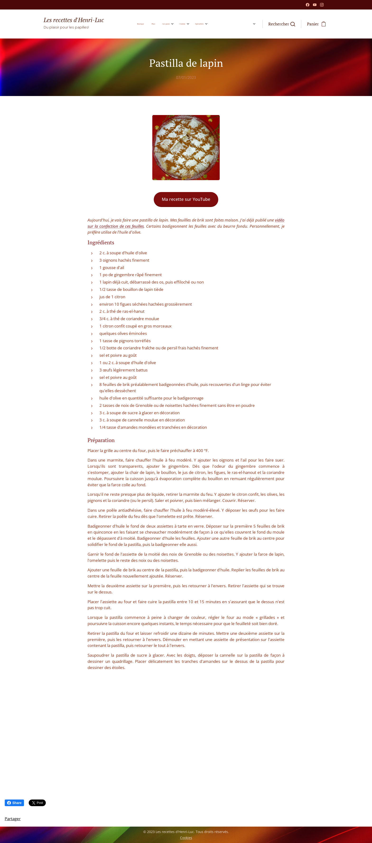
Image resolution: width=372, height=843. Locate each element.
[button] (281, 24)
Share (14, 803)
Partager (13, 818)
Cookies (186, 837)
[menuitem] (156, 24)
